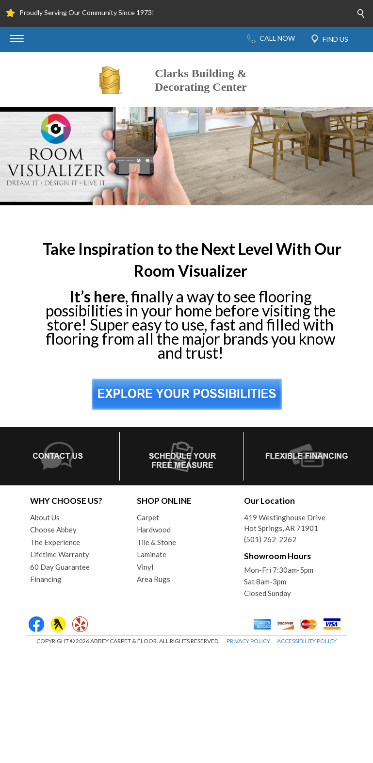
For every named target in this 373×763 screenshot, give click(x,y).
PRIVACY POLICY (248, 641)
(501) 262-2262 (270, 539)
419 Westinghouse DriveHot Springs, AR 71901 (284, 523)
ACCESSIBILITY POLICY (307, 641)
